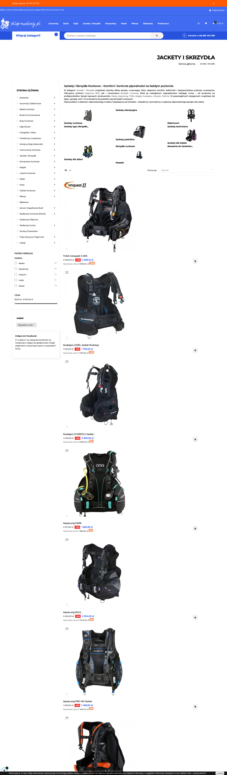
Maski (23, 179)
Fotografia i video (29, 132)
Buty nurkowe (27, 121)
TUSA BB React (72, 487)
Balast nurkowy (28, 109)
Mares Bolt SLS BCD (74, 615)
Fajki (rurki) (26, 127)
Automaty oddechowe (32, 103)
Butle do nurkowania (31, 115)
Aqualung (36, 269)
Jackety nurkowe (73, 123)
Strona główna (28, 91)
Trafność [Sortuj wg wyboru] (188, 170)
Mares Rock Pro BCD (178, 615)
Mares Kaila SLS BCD (178, 551)
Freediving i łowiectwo (32, 138)
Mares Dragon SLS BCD (128, 551)
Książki (23, 167)
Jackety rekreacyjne (126, 110)
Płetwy (23, 196)
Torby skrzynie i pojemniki (34, 237)
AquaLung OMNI (73, 295)
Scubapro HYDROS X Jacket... (183, 231)
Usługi (23, 243)
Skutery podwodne (30, 231)
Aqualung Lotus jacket (179, 423)
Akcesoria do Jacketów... (180, 146)
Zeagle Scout (123, 487)
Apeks (36, 263)
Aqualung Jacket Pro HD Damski (133, 359)
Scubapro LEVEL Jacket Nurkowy (133, 231)
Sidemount (173, 123)
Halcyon (36, 275)
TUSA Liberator (72, 423)
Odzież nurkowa (28, 190)
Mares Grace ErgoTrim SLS (78, 551)
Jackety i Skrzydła (29, 156)
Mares (36, 286)
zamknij (219, 773)
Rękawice (25, 202)
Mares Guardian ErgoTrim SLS (183, 487)
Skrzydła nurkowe (125, 146)
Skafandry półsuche (30, 219)
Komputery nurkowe (31, 161)
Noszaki (120, 163)
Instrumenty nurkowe (31, 150)
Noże (22, 185)
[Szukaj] (87, 35)
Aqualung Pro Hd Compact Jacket (82, 359)
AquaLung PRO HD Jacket (181, 295)
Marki (20, 319)
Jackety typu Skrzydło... (76, 127)
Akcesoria (25, 98)
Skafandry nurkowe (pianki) (35, 214)
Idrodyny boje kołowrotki (33, 144)
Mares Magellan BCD (127, 615)
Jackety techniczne (177, 127)
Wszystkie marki (28, 325)
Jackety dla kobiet (177, 143)
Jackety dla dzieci (73, 159)
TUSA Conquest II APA (76, 231)
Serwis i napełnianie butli (33, 208)
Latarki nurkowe (28, 173)
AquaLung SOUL (125, 295)
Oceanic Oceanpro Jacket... (130, 423)
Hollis (36, 280)
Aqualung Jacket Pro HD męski (184, 359)
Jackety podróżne (125, 140)
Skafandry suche (29, 225)
